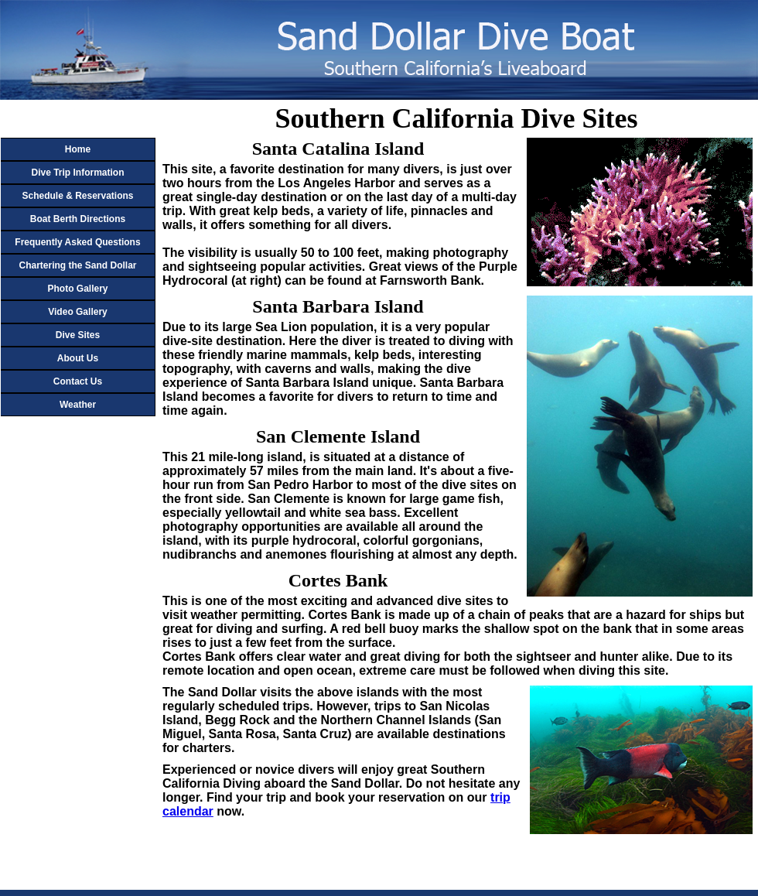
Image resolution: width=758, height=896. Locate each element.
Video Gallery (77, 311)
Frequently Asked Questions (77, 242)
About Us (77, 358)
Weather (78, 404)
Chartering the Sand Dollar (77, 265)
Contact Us (77, 381)
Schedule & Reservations (77, 195)
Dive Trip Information (77, 172)
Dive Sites (78, 335)
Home (77, 149)
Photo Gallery (77, 288)
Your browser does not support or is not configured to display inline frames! (65, 460)
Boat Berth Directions (77, 219)
